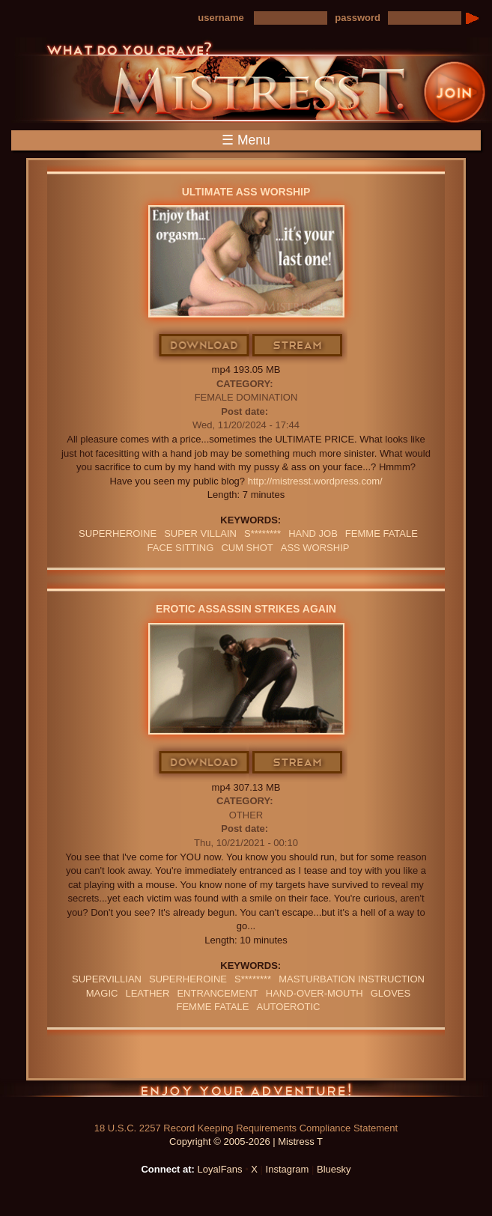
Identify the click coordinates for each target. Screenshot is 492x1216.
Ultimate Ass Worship (246, 192)
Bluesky (334, 1169)
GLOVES (390, 993)
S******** (262, 533)
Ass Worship (315, 547)
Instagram (287, 1169)
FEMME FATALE (381, 533)
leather (147, 993)
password (357, 17)
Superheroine (118, 533)
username (220, 17)
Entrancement (217, 993)
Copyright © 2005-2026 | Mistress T (246, 1141)
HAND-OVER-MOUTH (314, 993)
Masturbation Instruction (352, 979)
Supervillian (107, 979)
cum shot (247, 547)
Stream (298, 346)
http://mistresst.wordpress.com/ (315, 481)
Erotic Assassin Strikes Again (246, 609)
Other (246, 815)
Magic (102, 993)
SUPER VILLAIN (200, 533)
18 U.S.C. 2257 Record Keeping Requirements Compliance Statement (246, 1128)
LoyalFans (220, 1169)
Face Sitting (181, 547)
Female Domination (246, 397)
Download (205, 346)
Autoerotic (289, 1006)
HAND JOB (313, 533)
